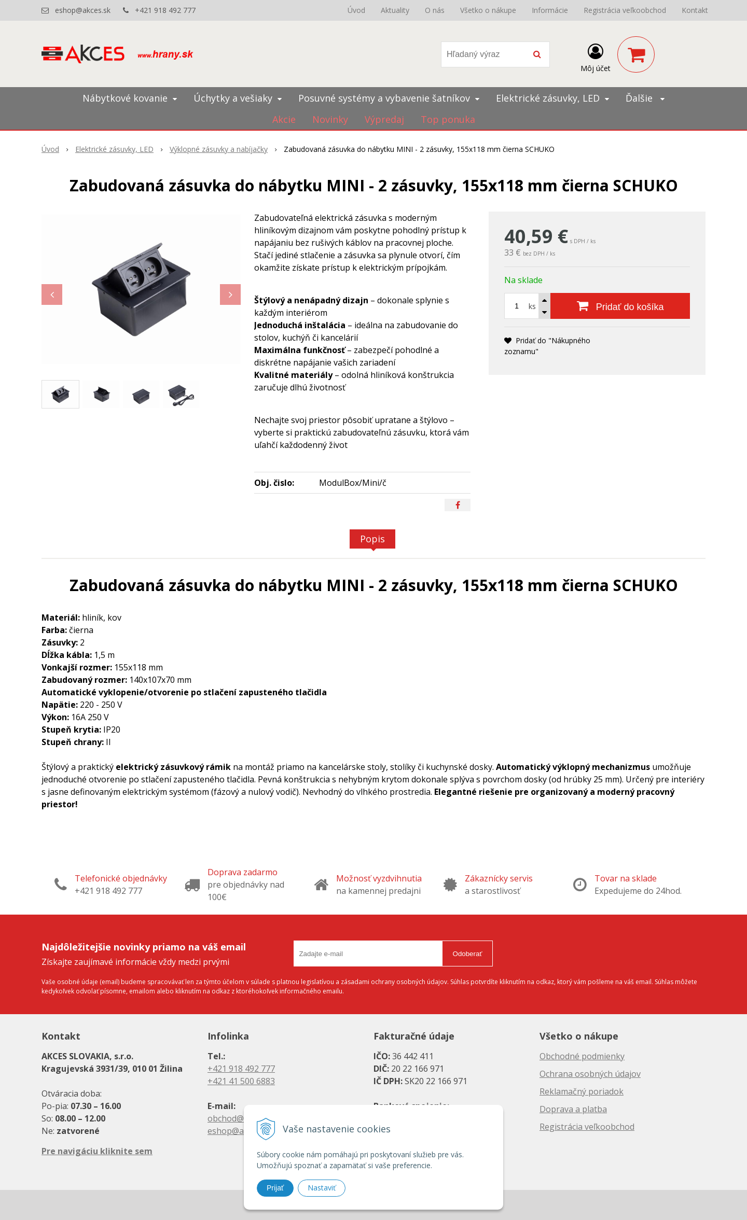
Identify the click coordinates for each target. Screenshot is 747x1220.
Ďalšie (645, 98)
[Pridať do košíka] (620, 306)
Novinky (330, 119)
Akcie (284, 119)
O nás (435, 10)
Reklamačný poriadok (582, 1091)
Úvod (356, 10)
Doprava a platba (573, 1109)
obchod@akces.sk (242, 1118)
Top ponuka (448, 119)
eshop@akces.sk (82, 10)
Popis (372, 538)
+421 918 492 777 (165, 10)
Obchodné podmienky (582, 1056)
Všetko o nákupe (488, 10)
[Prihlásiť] (595, 56)
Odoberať (467, 954)
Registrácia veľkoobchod (625, 10)
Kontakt (695, 10)
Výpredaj (384, 119)
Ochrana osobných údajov (590, 1073)
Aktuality (395, 10)
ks (532, 306)
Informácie (550, 10)
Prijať (275, 1188)
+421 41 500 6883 (241, 1081)
